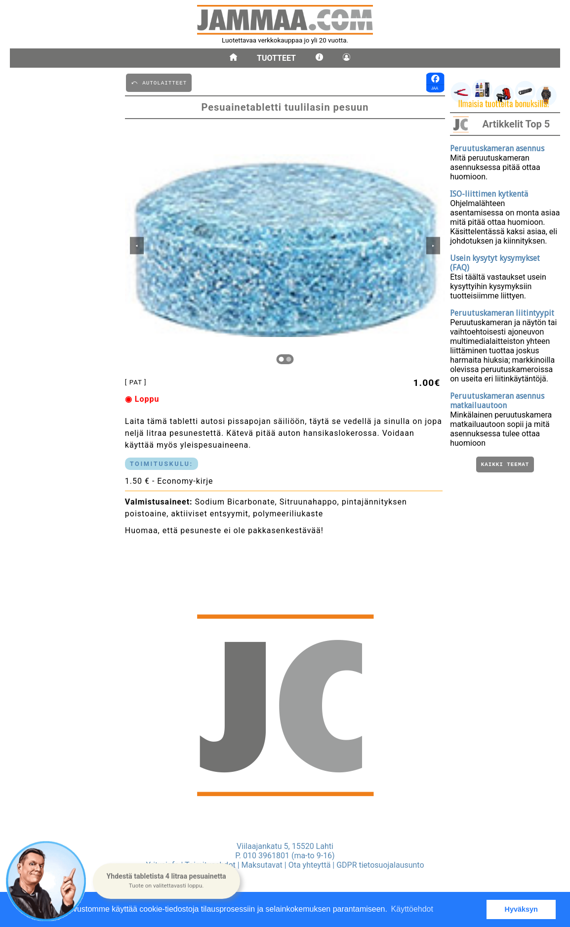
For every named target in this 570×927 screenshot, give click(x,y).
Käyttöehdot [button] (412, 909)
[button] (166, 881)
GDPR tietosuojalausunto (380, 865)
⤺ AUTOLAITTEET (159, 82)
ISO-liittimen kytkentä (489, 194)
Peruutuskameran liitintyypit (502, 313)
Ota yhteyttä (309, 865)
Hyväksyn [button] (521, 909)
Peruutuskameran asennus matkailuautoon (497, 400)
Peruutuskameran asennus (497, 148)
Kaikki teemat (505, 465)
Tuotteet (276, 58)
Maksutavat (262, 865)
